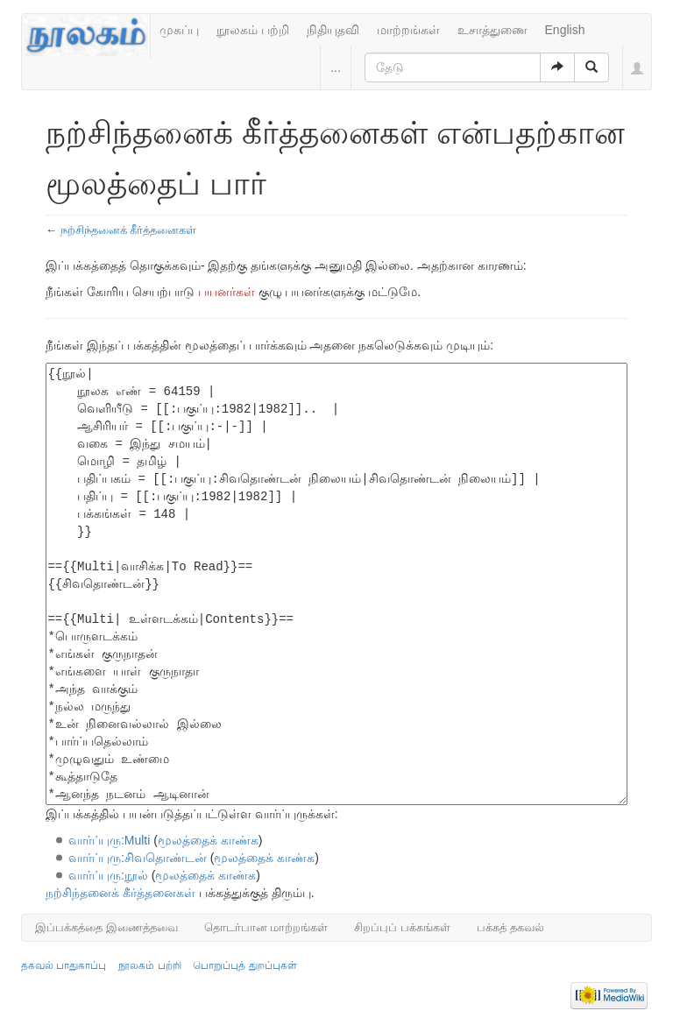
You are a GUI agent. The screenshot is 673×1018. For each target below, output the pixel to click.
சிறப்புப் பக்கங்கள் (402, 927)
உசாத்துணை (492, 30)
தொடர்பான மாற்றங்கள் (266, 927)
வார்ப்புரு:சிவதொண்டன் (137, 858)
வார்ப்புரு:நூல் (108, 875)
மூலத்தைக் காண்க (208, 840)
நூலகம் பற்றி (252, 30)
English (565, 30)
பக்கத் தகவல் (510, 927)
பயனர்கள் (226, 292)
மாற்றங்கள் (408, 30)
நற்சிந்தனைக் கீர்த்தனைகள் (128, 230)
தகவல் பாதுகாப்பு (63, 965)
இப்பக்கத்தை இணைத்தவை (106, 927)
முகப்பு (179, 30)
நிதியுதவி (333, 30)
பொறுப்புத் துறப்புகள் (244, 965)
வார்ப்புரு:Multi (109, 840)
